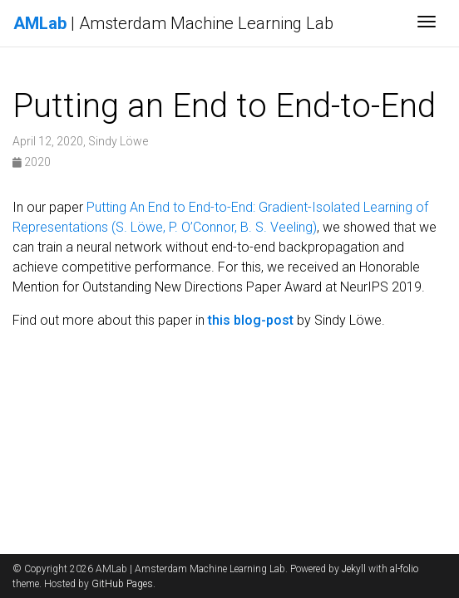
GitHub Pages (122, 584)
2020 (31, 162)
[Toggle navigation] (426, 23)
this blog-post (251, 320)
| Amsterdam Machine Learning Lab (173, 23)
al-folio (404, 569)
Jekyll (354, 569)
